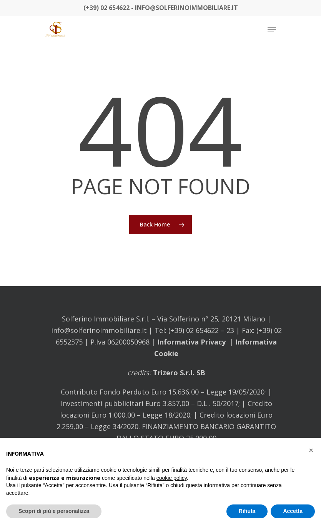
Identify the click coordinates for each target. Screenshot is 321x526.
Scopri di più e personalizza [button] (53, 511)
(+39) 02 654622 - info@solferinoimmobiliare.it (160, 7)
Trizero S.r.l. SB (178, 372)
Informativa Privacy (191, 341)
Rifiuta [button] (247, 511)
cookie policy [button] (171, 478)
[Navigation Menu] (272, 29)
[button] (311, 450)
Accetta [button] (293, 511)
